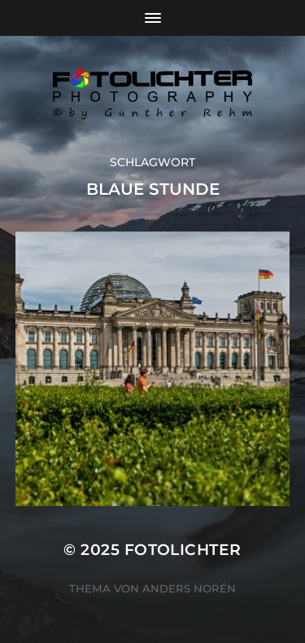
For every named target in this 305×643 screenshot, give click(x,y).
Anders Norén (189, 588)
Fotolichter (183, 549)
